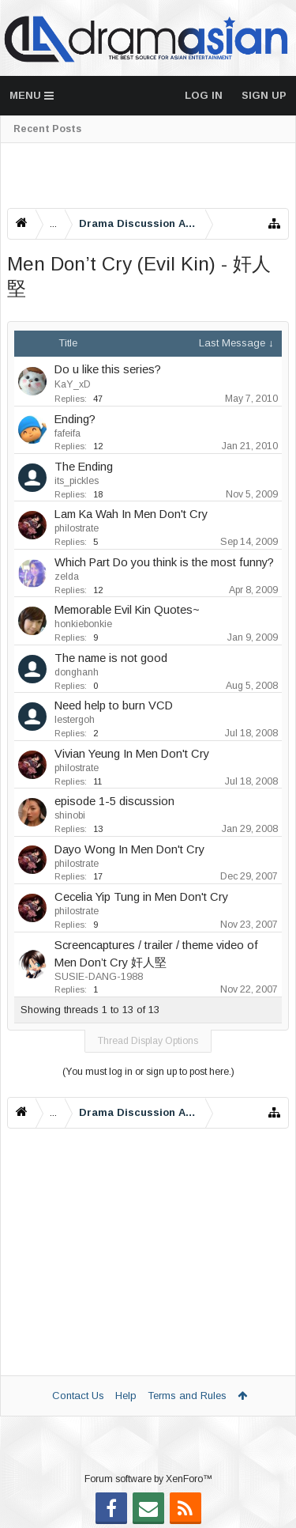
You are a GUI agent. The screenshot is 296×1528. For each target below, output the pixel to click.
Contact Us (78, 1395)
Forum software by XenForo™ (148, 1479)
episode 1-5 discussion (114, 801)
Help (126, 1395)
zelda (66, 576)
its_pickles (76, 480)
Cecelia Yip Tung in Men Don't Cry (141, 897)
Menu (31, 95)
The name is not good (110, 658)
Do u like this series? (107, 369)
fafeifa (67, 433)
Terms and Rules (187, 1395)
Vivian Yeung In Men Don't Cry (131, 753)
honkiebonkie (83, 624)
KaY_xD (72, 384)
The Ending (83, 466)
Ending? (75, 419)
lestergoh (74, 719)
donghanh (76, 672)
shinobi (69, 815)
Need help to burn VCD (113, 705)
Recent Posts (47, 128)
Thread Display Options (148, 1040)
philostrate (76, 528)
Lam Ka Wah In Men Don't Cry (131, 514)
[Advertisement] (148, 175)
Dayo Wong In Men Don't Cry (129, 849)
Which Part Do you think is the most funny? (164, 562)
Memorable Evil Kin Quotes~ (127, 609)
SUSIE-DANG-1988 (98, 976)
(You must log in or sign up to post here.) (148, 1071)
